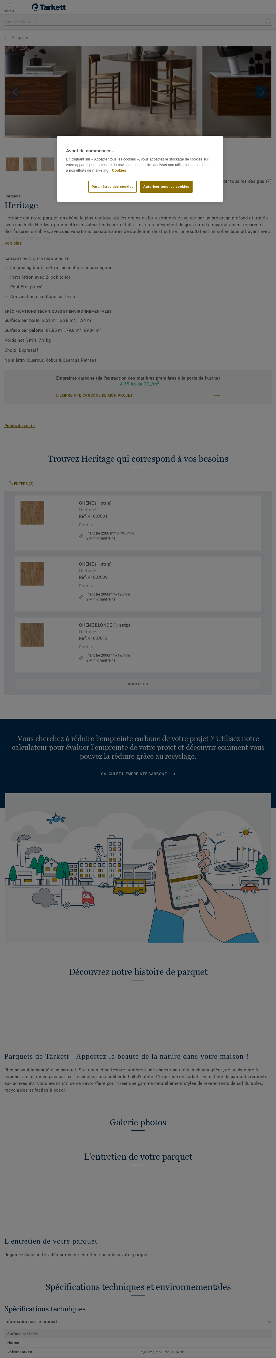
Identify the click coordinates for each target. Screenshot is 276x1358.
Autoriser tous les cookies (166, 186)
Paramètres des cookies (112, 186)
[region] (140, 169)
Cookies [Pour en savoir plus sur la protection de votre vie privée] (119, 170)
